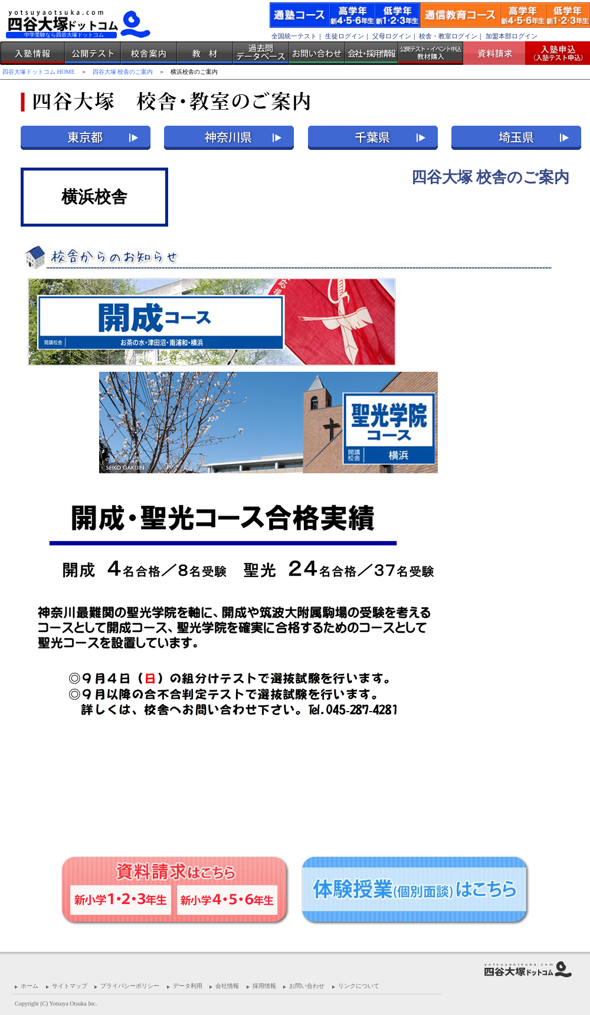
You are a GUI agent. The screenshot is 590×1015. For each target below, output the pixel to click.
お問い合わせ (317, 53)
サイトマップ (69, 986)
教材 (205, 53)
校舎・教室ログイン (448, 36)
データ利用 (187, 986)
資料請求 (498, 53)
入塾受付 (553, 53)
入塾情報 (32, 53)
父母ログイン (391, 36)
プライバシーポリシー (129, 986)
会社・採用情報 (371, 53)
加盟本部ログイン (511, 36)
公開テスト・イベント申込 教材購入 (430, 53)
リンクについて (358, 986)
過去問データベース (261, 53)
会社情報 (227, 986)
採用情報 (264, 986)
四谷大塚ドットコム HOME (38, 71)
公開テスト (93, 53)
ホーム (29, 986)
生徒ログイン (344, 36)
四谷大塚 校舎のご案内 (123, 71)
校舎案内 (149, 53)
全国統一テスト (294, 36)
